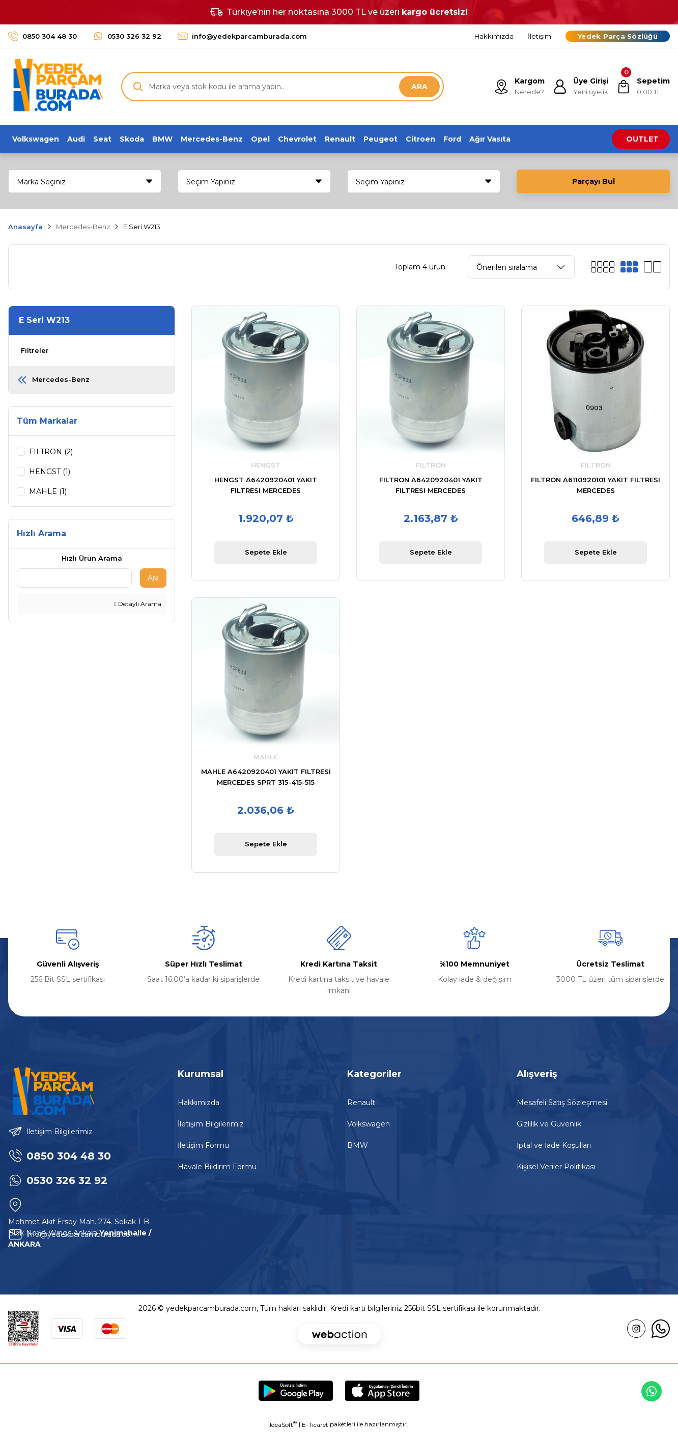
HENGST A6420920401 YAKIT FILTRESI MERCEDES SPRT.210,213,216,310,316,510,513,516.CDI (265, 486)
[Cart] (643, 86)
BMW (357, 1145)
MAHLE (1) (48, 491)
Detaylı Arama (138, 605)
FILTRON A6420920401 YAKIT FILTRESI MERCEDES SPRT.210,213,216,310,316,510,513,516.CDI (430, 486)
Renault (361, 1102)
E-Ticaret (315, 1424)
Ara (153, 579)
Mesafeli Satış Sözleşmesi (562, 1102)
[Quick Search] (74, 579)
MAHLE (265, 757)
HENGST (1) (49, 471)
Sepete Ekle (266, 552)
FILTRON (431, 465)
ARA (419, 86)
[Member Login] (580, 86)
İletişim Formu (203, 1145)
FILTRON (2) (51, 451)
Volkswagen (368, 1123)
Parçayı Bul (593, 181)
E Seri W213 (141, 227)
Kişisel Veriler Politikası (556, 1166)
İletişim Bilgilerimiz (211, 1123)
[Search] (282, 86)
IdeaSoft (283, 1424)
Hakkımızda (198, 1102)
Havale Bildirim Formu (217, 1166)
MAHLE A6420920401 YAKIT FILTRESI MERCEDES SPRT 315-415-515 (266, 776)
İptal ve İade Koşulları (554, 1145)
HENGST (265, 465)
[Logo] (55, 87)
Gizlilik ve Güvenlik (549, 1123)
